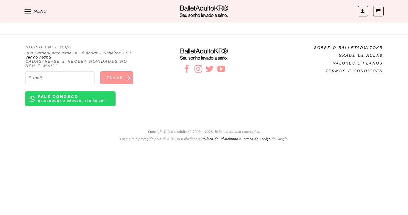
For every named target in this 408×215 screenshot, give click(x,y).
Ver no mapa (38, 57)
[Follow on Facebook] (187, 69)
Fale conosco (72, 98)
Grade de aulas (361, 55)
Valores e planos (358, 63)
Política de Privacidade (220, 139)
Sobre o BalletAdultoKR (348, 47)
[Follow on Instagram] (198, 69)
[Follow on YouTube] (221, 69)
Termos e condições (354, 70)
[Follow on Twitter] (210, 69)
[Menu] (35, 11)
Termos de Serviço (256, 139)
